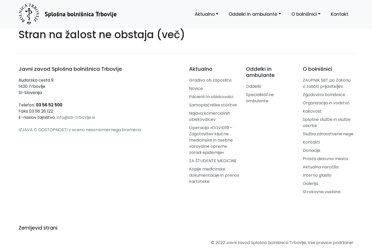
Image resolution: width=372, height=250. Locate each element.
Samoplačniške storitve (213, 105)
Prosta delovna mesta (325, 159)
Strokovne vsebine (321, 192)
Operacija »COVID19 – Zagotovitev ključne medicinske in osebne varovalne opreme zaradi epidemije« (211, 140)
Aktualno (205, 14)
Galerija (310, 183)
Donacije (311, 150)
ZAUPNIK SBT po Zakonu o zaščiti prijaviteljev (327, 83)
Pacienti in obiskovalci (211, 97)
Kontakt (339, 14)
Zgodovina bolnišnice (324, 95)
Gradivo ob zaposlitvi (210, 80)
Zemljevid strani (38, 227)
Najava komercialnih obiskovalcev (209, 116)
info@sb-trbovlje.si (76, 117)
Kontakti (311, 142)
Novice (196, 88)
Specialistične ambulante (260, 98)
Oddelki (253, 86)
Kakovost (312, 111)
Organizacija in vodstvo (326, 103)
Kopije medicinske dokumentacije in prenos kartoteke (214, 175)
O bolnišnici (304, 14)
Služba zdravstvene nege (328, 134)
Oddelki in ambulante (253, 14)
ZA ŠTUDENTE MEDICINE (213, 161)
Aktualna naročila (320, 167)
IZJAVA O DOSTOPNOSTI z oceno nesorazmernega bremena (80, 130)
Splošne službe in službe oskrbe (327, 122)
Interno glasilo (317, 175)
